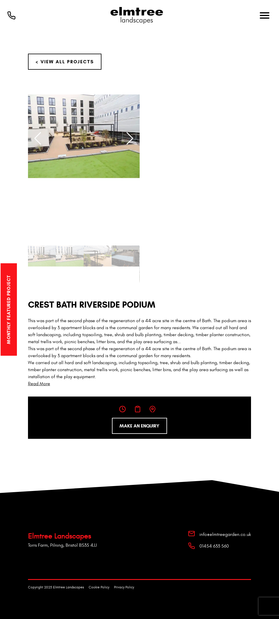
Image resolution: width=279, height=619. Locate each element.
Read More (39, 383)
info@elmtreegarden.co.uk (225, 534)
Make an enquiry (139, 426)
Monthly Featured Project (8, 309)
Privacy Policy (124, 587)
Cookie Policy (99, 587)
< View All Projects (65, 61)
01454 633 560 (214, 546)
